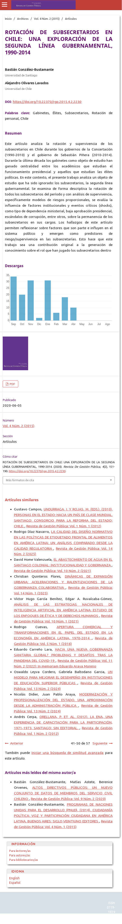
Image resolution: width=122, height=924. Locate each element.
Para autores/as (19, 855)
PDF (12, 384)
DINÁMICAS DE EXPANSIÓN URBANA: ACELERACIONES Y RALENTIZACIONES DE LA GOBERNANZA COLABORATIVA (63, 581)
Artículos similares (21, 499)
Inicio (8, 18)
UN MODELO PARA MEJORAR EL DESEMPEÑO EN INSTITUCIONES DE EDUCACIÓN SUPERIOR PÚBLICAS (63, 677)
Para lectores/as (20, 850)
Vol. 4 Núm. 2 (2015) (47, 18)
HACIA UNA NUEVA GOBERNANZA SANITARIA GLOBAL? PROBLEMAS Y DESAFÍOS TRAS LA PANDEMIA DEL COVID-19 (63, 655)
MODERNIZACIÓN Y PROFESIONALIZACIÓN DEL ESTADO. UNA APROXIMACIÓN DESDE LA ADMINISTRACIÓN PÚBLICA (63, 699)
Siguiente (100, 743)
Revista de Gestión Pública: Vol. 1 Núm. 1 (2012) (63, 526)
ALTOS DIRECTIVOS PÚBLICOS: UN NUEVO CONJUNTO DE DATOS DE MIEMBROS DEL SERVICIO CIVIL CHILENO (63, 793)
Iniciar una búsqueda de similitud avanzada (68, 753)
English (14, 878)
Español (14, 882)
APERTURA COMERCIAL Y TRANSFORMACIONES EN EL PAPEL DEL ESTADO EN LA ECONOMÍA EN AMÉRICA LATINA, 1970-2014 (63, 632)
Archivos (23, 18)
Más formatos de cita (20, 480)
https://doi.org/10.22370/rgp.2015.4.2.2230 (47, 102)
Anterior (16, 743)
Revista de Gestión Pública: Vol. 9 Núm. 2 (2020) (68, 799)
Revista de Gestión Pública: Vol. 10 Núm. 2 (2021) (52, 571)
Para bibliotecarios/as (23, 859)
